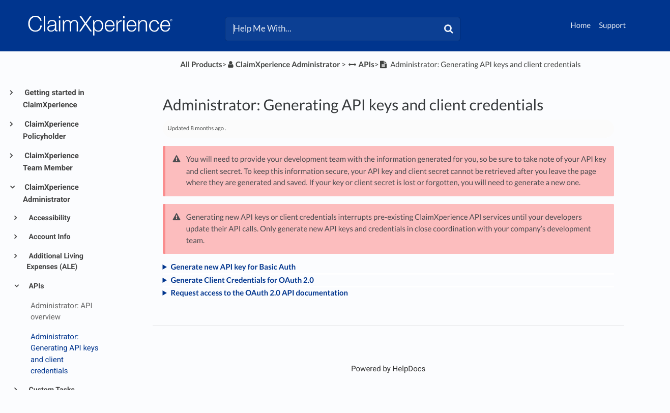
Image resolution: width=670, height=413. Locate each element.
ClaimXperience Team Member (51, 161)
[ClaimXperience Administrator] (283, 64)
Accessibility (48, 218)
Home (580, 25)
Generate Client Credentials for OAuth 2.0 (241, 280)
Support (612, 25)
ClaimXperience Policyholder (51, 130)
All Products (201, 64)
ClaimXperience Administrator (51, 193)
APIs (35, 286)
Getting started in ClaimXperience (53, 98)
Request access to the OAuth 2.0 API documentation (259, 293)
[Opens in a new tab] (388, 368)
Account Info (49, 237)
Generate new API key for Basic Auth (233, 267)
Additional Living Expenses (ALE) (54, 261)
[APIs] (360, 64)
